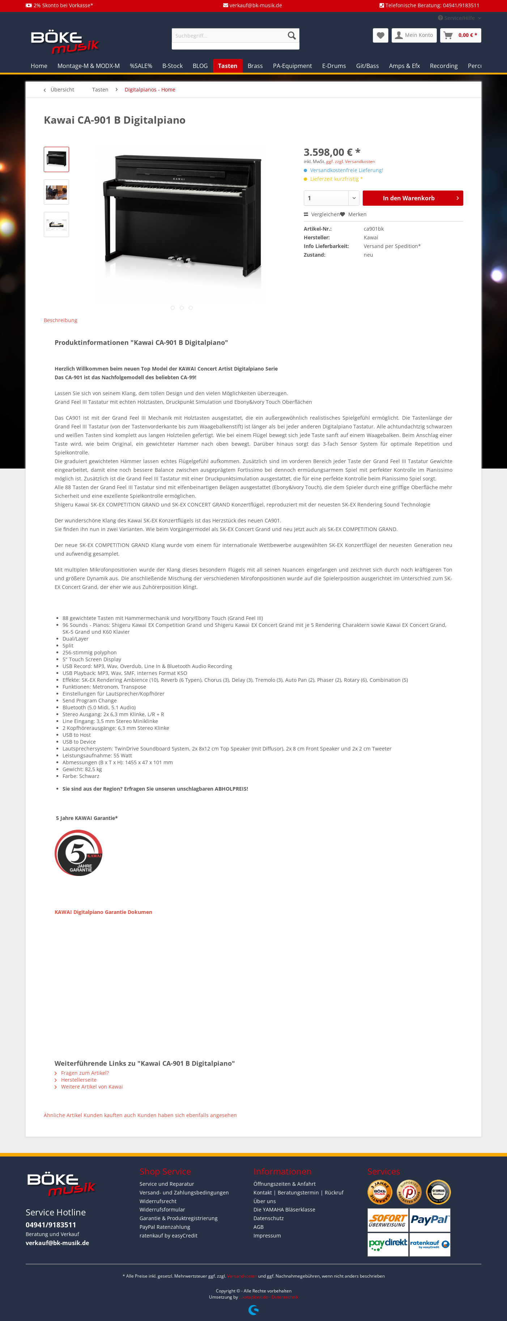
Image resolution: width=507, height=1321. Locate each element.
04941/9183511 (51, 1225)
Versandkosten (242, 1276)
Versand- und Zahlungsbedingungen (184, 1192)
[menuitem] (235, 39)
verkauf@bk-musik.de (57, 1243)
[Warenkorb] (460, 35)
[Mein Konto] (414, 35)
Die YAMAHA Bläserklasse (284, 1209)
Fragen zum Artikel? (82, 1072)
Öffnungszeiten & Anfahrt (285, 1183)
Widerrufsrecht (158, 1201)
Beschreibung (60, 320)
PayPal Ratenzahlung (165, 1226)
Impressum (267, 1235)
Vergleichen (322, 214)
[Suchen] (291, 35)
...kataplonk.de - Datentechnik (268, 1297)
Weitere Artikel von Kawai (89, 1086)
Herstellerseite (76, 1079)
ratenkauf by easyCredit (168, 1235)
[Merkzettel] (380, 35)
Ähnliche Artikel (63, 1115)
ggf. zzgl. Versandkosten (350, 161)
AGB (259, 1226)
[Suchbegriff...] (235, 35)
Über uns (265, 1201)
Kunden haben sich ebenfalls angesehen (187, 1115)
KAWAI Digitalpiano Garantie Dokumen (103, 912)
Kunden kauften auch (110, 1115)
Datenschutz (269, 1218)
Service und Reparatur (167, 1183)
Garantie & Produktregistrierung (179, 1218)
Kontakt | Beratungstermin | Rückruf (299, 1192)
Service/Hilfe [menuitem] (457, 17)
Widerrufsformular (162, 1209)
